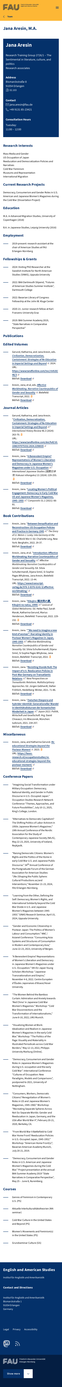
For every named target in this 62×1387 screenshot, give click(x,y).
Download (27, 378)
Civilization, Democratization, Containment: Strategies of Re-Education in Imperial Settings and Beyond (34, 359)
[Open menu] (57, 7)
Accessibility (30, 1329)
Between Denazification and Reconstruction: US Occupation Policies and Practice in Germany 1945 (35, 527)
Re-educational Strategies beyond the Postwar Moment (33, 745)
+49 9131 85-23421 (21, 110)
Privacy (16, 1329)
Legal (6, 1329)
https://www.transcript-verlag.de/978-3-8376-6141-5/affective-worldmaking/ (33, 587)
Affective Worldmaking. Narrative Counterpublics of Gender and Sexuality (35, 388)
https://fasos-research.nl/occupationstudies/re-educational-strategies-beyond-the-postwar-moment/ (31, 759)
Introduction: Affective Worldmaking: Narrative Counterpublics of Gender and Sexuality (35, 556)
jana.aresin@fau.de (21, 105)
